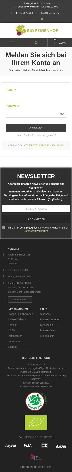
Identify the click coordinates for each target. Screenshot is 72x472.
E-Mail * (11, 90)
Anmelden (36, 127)
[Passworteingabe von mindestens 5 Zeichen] (36, 114)
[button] (20, 299)
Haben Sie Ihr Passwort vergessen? (36, 135)
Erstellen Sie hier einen (46, 145)
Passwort (12, 105)
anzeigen (61, 114)
